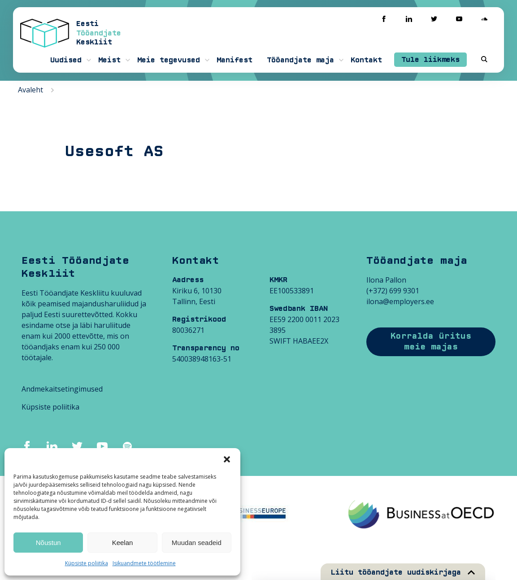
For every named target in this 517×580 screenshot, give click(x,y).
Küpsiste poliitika (86, 563)
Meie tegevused (168, 60)
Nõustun (48, 542)
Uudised (66, 60)
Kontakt (366, 60)
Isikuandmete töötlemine (144, 563)
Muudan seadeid (197, 542)
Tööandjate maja (300, 60)
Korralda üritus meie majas (431, 341)
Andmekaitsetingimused (62, 389)
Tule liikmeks (430, 59)
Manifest (234, 60)
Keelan (122, 542)
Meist (109, 60)
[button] (226, 459)
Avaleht (30, 90)
